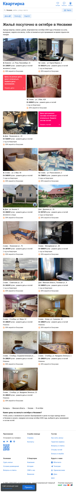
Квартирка (15, 4)
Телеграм (57, 466)
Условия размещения (11, 466)
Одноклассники (59, 470)
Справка (30, 438)
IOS (4, 441)
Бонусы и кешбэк (57, 454)
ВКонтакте (57, 462)
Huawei (11, 441)
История (30, 466)
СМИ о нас (31, 470)
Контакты (30, 442)
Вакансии (30, 474)
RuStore (14, 441)
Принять (28, 487)
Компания (30, 462)
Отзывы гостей (56, 450)
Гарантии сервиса (57, 442)
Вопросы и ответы (58, 446)
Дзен (55, 474)
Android (7, 441)
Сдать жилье (8, 462)
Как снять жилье (57, 438)
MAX (53, 478)
